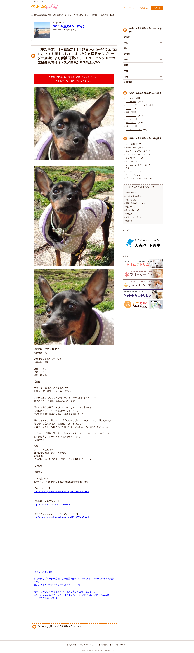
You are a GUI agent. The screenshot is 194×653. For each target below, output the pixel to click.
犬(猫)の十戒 (130, 207)
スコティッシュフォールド (136, 151)
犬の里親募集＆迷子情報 (62, 15)
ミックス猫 (130, 144)
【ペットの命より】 (43, 572)
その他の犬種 (131, 102)
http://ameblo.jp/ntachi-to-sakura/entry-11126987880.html (61, 491)
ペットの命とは (129, 8)
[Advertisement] (74, 548)
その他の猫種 (131, 147)
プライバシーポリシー (134, 217)
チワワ (128, 109)
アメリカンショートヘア (135, 154)
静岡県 (94, 15)
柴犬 (127, 112)
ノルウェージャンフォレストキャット (141, 165)
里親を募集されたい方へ (135, 203)
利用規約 (128, 214)
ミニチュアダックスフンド (136, 105)
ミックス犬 (130, 98)
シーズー (129, 119)
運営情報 (128, 221)
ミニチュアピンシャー (82, 15)
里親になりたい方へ (133, 200)
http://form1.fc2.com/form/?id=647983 (52, 504)
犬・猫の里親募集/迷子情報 (41, 15)
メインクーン (131, 171)
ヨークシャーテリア (134, 130)
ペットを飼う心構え (133, 196)
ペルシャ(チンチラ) (133, 175)
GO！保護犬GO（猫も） (69, 26)
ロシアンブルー (132, 158)
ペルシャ (129, 161)
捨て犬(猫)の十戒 (132, 210)
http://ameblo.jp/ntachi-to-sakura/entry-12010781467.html (61, 517)
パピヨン (129, 126)
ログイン (157, 8)
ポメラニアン (131, 123)
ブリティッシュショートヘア (137, 178)
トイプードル (131, 116)
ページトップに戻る (119, 645)
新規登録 (144, 8)
